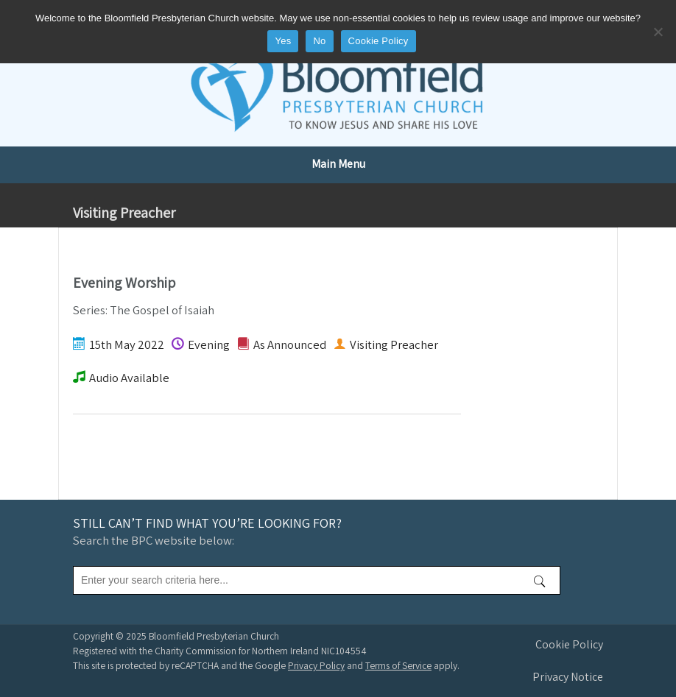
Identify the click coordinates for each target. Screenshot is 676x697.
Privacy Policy (316, 665)
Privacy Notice (567, 676)
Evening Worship (124, 282)
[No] (657, 31)
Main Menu (338, 163)
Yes (283, 40)
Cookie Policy (569, 644)
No (319, 40)
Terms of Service (398, 665)
